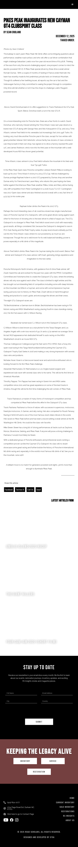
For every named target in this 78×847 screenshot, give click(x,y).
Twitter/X (20, 489)
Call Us (30, 489)
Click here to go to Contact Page (20, 814)
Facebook (9, 489)
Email (39, 489)
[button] (72, 4)
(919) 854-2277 (13, 802)
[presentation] (39, 711)
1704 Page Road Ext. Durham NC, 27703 (20, 808)
